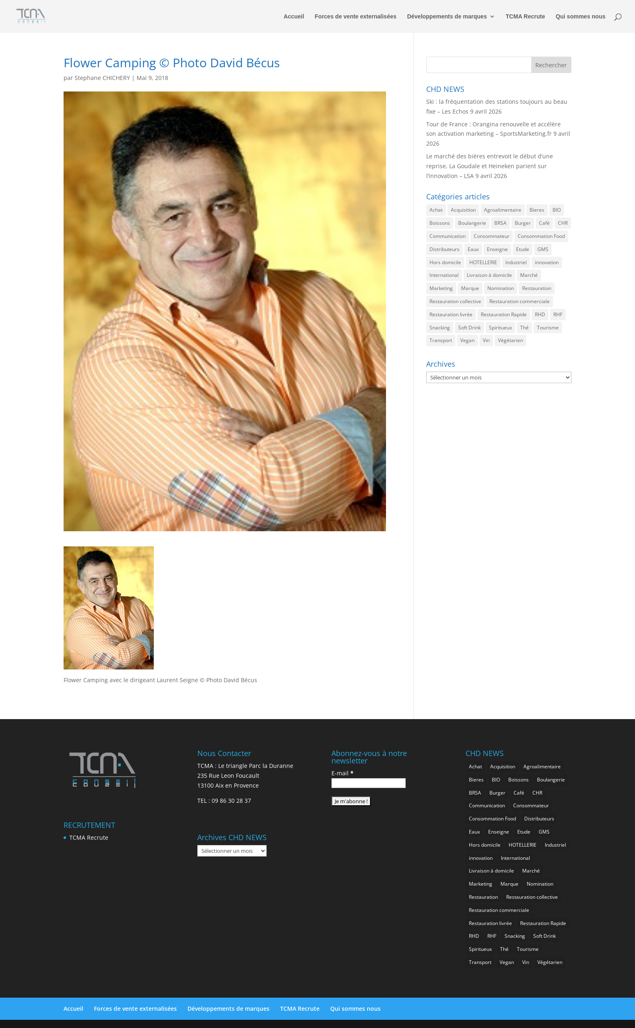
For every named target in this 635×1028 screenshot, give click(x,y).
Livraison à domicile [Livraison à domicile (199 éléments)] (489, 275)
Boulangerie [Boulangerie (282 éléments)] (472, 222)
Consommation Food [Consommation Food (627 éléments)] (541, 236)
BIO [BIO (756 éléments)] (557, 209)
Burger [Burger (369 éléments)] (523, 222)
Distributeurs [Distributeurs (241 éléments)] (444, 249)
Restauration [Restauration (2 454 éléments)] (536, 288)
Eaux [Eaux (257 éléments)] (473, 249)
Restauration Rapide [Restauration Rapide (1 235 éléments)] (504, 314)
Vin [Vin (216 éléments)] (486, 340)
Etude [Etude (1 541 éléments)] (522, 249)
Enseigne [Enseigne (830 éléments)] (497, 249)
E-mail (342, 773)
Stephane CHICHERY (102, 78)
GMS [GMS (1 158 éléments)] (542, 249)
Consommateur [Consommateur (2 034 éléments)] (491, 236)
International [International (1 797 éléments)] (444, 275)
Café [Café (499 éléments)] (544, 222)
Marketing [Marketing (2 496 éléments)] (441, 288)
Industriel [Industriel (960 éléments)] (516, 262)
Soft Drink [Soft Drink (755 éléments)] (469, 327)
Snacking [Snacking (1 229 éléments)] (439, 327)
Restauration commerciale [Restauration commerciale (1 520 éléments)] (519, 301)
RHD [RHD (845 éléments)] (540, 314)
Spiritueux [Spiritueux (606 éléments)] (500, 327)
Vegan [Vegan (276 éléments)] (467, 340)
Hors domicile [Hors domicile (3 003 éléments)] (445, 262)
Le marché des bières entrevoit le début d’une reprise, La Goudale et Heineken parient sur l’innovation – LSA (489, 166)
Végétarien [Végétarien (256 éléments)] (510, 340)
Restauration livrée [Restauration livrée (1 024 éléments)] (451, 314)
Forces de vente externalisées (355, 17)
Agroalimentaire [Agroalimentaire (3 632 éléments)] (502, 209)
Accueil (294, 17)
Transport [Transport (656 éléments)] (440, 340)
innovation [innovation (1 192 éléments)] (547, 262)
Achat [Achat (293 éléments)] (436, 209)
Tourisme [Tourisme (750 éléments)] (548, 327)
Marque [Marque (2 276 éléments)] (470, 288)
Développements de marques (447, 17)
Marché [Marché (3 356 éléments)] (529, 275)
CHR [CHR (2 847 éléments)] (563, 222)
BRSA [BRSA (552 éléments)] (500, 222)
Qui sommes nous (580, 17)
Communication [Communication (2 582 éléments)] (447, 236)
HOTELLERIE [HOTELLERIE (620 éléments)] (483, 262)
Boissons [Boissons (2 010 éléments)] (439, 222)
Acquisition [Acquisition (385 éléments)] (463, 209)
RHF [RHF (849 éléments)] (557, 314)
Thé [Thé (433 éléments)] (524, 327)
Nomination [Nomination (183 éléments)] (500, 288)
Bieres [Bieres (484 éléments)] (537, 209)
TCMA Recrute (525, 17)
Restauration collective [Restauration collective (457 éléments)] (455, 301)
